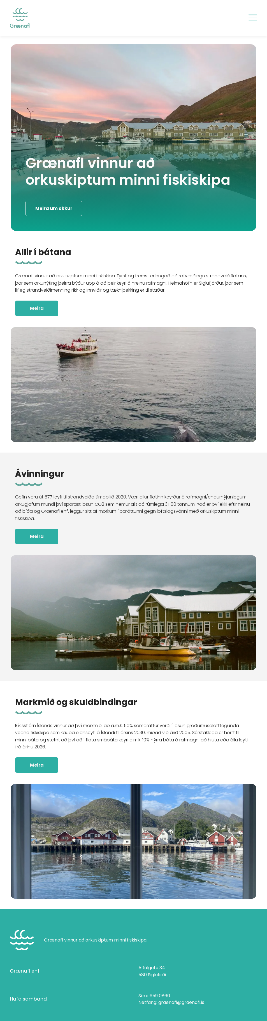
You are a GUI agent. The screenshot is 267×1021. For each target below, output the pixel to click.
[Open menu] (253, 18)
